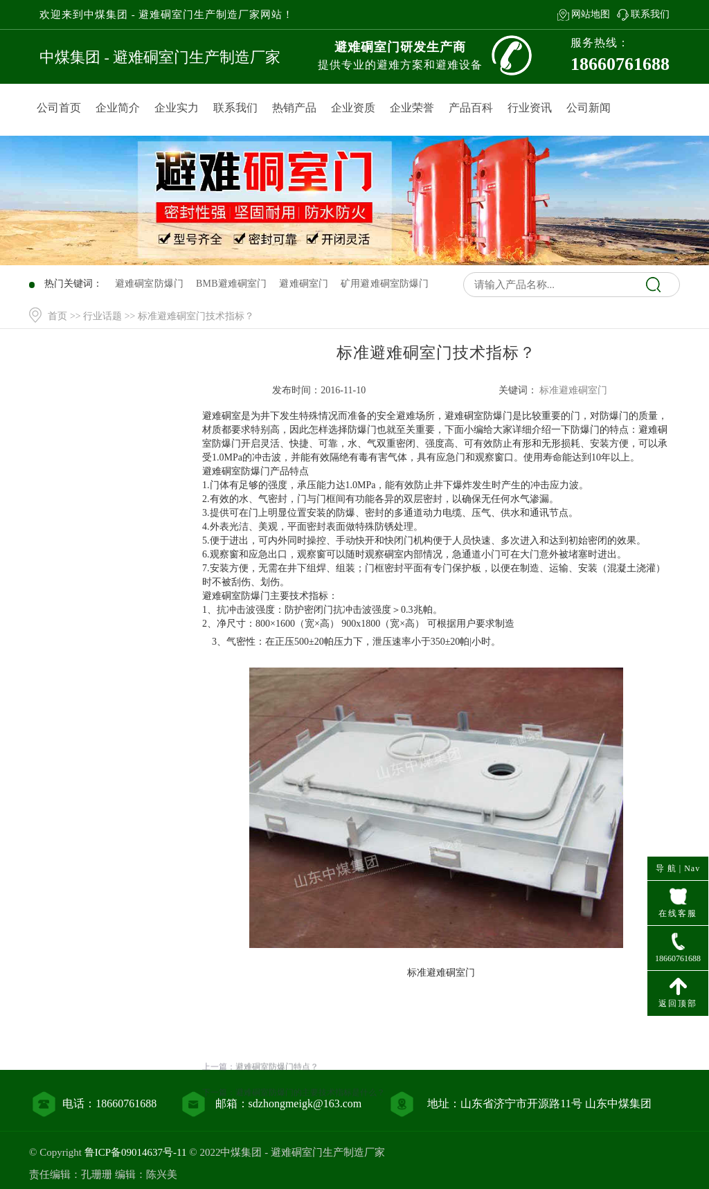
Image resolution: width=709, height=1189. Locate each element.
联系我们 (650, 14)
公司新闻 (588, 108)
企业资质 (353, 108)
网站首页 (110, 415)
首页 (57, 316)
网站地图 (590, 14)
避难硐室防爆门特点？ (276, 1097)
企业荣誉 (412, 108)
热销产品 (294, 108)
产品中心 (110, 443)
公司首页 (59, 108)
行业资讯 (530, 108)
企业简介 (118, 108)
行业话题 (102, 316)
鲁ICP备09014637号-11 (135, 1152)
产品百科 (471, 108)
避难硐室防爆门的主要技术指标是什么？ (310, 1123)
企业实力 (176, 108)
